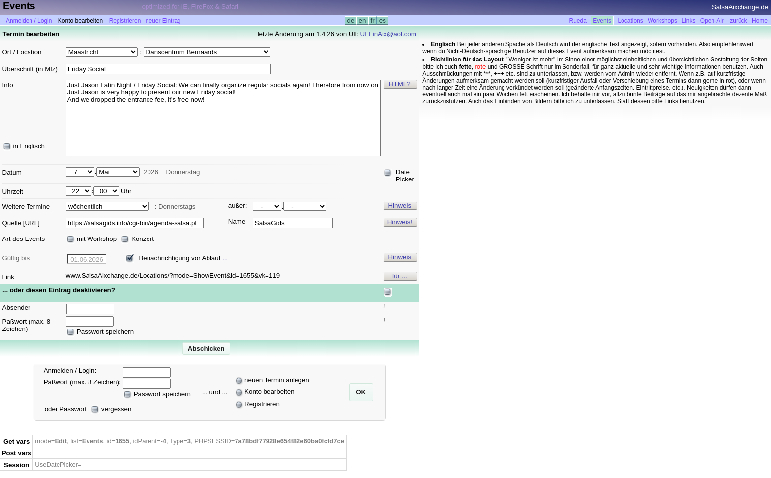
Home (760, 20)
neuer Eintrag (163, 20)
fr (373, 20)
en (362, 20)
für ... (399, 276)
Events (602, 20)
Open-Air (712, 20)
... (225, 258)
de (350, 20)
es (382, 20)
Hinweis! (399, 222)
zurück (738, 20)
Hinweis (399, 205)
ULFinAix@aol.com (388, 34)
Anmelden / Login (29, 20)
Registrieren (125, 20)
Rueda (578, 20)
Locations (630, 20)
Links (688, 20)
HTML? (400, 84)
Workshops (662, 20)
